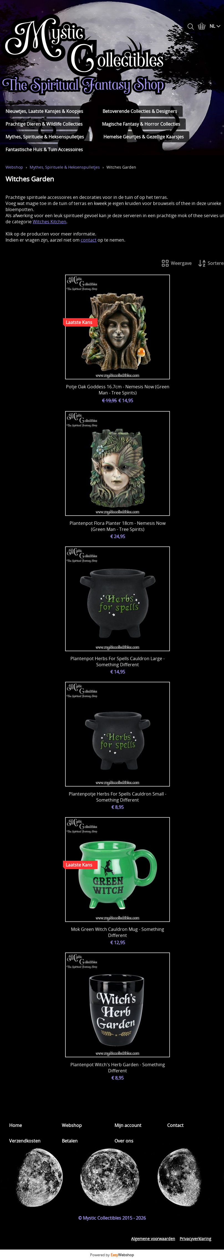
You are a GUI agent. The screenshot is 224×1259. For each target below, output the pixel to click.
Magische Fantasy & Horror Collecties (141, 124)
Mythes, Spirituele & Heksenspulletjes (45, 137)
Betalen (70, 1141)
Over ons (123, 1141)
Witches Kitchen (49, 222)
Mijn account (127, 1125)
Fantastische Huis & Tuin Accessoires (44, 149)
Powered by (112, 1254)
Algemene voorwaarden (153, 1238)
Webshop (14, 167)
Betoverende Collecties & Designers (140, 111)
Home (15, 1125)
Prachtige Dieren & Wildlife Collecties (44, 124)
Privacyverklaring (195, 1238)
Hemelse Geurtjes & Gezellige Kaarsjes (143, 137)
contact (88, 240)
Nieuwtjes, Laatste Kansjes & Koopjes (44, 111)
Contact (175, 1125)
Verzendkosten (24, 1141)
